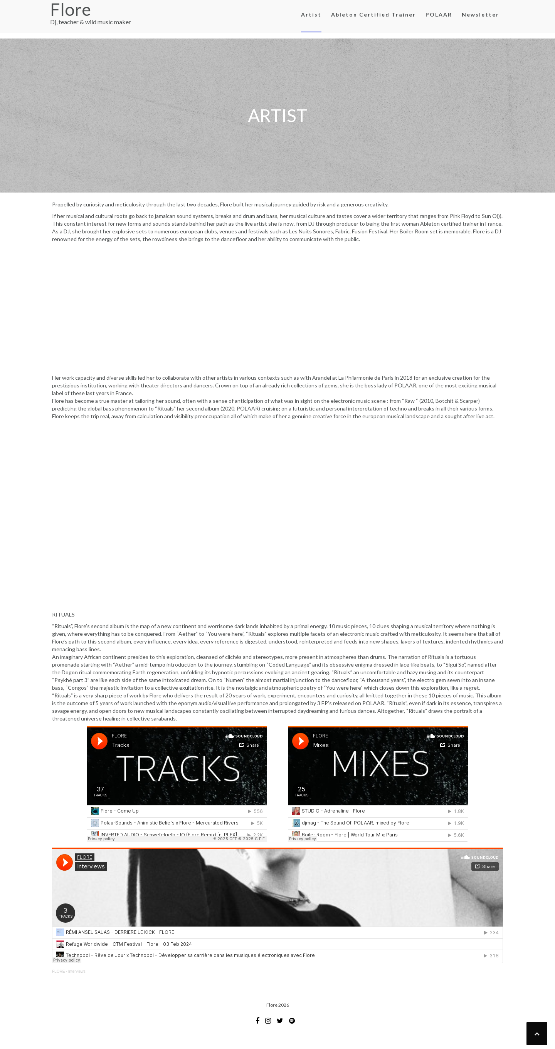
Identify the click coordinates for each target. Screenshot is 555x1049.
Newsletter (480, 14)
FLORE (58, 971)
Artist (311, 14)
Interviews (77, 971)
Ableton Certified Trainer (373, 14)
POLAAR (439, 14)
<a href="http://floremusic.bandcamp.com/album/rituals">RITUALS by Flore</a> (277, 514)
